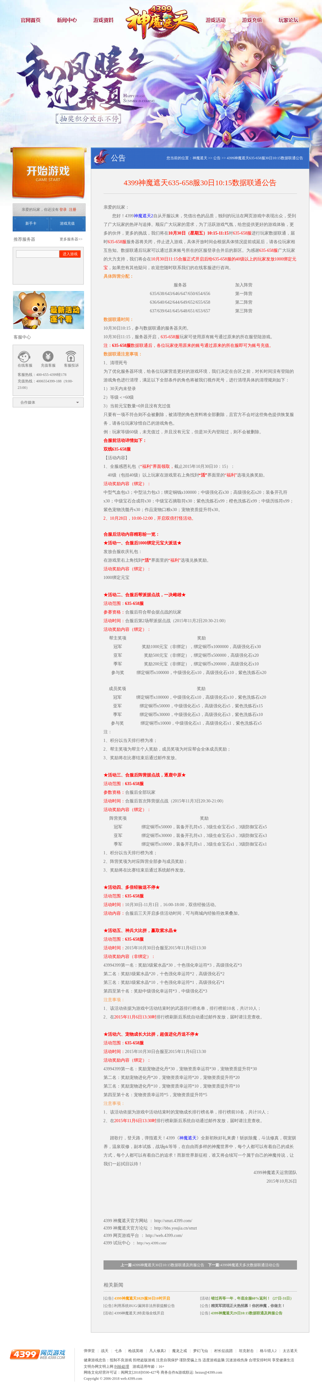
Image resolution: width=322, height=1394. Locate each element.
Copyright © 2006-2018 (102, 1378)
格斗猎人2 (268, 1351)
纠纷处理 (121, 1366)
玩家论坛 (290, 19)
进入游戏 (70, 254)
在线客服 (25, 365)
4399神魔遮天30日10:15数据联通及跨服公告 (168, 1265)
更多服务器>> (71, 239)
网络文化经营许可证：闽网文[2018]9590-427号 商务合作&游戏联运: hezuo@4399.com (153, 1372)
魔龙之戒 (179, 1351)
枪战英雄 (135, 1351)
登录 (63, 209)
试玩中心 (121, 1243)
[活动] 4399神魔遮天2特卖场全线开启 (134, 1313)
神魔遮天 (161, 20)
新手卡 (30, 223)
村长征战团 (223, 1351)
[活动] (247, 1298)
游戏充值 (253, 19)
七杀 (118, 1351)
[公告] (137, 1298)
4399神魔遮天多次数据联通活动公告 (250, 1265)
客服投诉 (71, 365)
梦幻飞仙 (200, 1351)
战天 (104, 1351)
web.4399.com (131, 1378)
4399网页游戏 (37, 1354)
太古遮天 (290, 1351)
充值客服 (48, 365)
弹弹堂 (89, 1351)
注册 (72, 209)
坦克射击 (246, 1351)
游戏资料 (105, 19)
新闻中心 (68, 19)
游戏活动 (216, 19)
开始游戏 (48, 175)
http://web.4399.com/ (164, 1235)
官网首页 (31, 19)
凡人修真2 (157, 1351)
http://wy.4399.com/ (152, 1243)
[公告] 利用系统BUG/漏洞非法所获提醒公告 (139, 1306)
